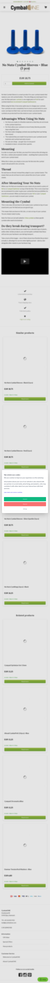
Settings (25, 508)
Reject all (25, 504)
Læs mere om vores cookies (13, 492)
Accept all (25, 499)
